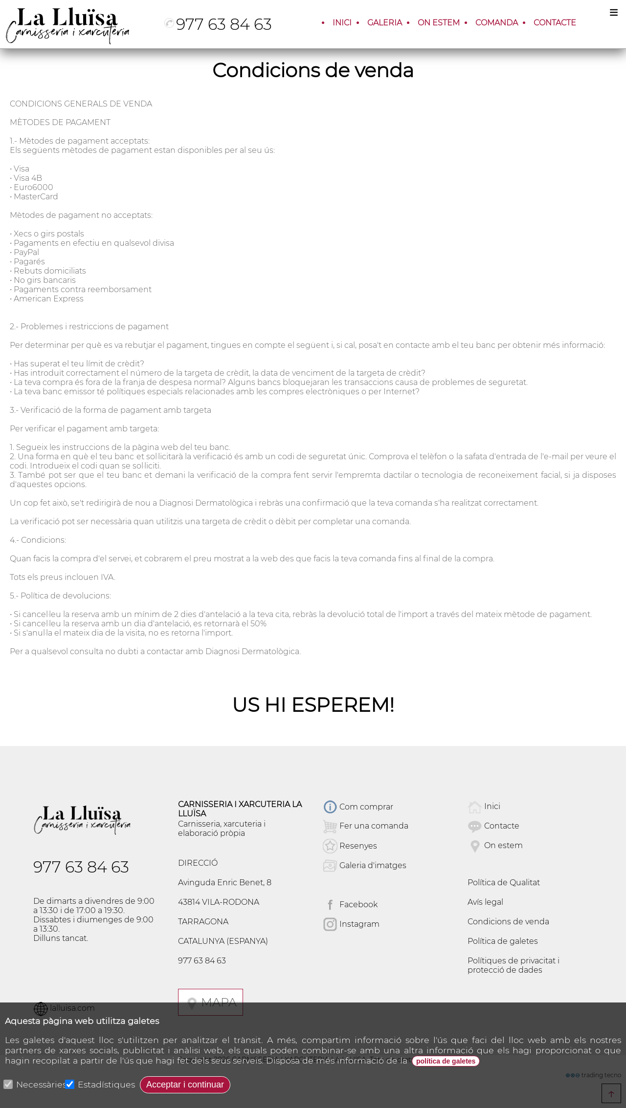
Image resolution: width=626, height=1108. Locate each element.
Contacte (501, 826)
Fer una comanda (373, 826)
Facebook (350, 904)
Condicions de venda (508, 921)
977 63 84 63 (218, 24)
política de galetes (445, 1061)
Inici (492, 806)
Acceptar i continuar (185, 1084)
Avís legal (485, 902)
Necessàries (36, 1084)
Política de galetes (503, 941)
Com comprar (358, 806)
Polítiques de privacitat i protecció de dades (513, 965)
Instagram (351, 924)
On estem (503, 846)
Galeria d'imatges (364, 865)
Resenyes (350, 846)
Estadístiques (101, 1084)
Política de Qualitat (504, 882)
